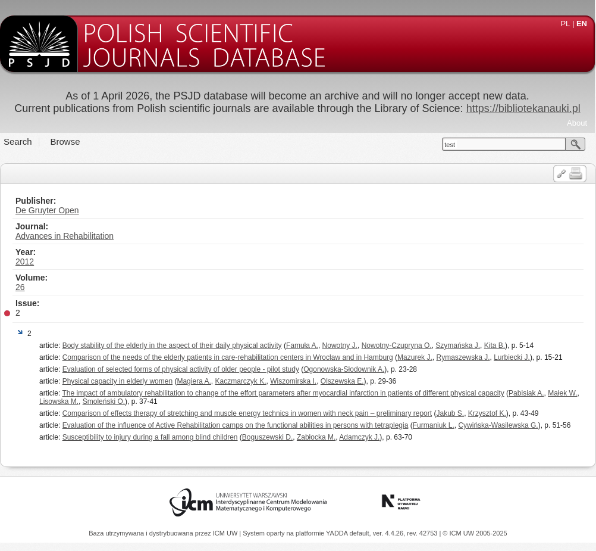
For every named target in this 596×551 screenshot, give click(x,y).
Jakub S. (450, 413)
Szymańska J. (457, 345)
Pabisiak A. (526, 393)
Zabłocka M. (316, 437)
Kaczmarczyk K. (240, 381)
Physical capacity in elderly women (117, 381)
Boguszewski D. (267, 437)
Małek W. (562, 393)
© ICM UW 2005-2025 (475, 533)
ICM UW (226, 533)
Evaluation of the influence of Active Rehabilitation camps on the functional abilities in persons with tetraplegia (235, 425)
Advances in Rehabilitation (64, 236)
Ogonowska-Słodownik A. (343, 369)
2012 (24, 261)
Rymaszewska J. (463, 357)
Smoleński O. (104, 401)
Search (18, 141)
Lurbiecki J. (512, 357)
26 (20, 287)
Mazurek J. (414, 357)
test (449, 144)
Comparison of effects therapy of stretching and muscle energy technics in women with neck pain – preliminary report (247, 413)
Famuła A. (302, 345)
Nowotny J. (339, 345)
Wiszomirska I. (293, 381)
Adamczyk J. (359, 437)
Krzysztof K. (487, 413)
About (577, 123)
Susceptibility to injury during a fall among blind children (150, 437)
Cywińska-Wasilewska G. (498, 425)
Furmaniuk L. (433, 425)
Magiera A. (194, 381)
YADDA (338, 533)
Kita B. (494, 345)
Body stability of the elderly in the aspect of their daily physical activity (172, 345)
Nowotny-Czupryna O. (397, 345)
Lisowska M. (59, 401)
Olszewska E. (342, 381)
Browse (65, 141)
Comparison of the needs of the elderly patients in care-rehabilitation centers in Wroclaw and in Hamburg (227, 357)
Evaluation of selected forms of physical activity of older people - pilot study (180, 369)
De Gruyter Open (47, 210)
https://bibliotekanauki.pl (523, 108)
